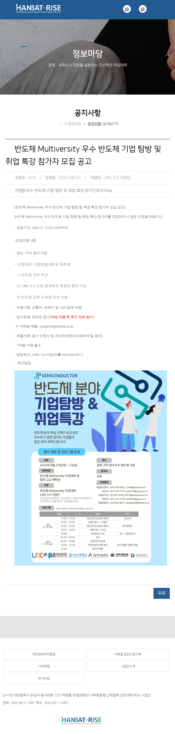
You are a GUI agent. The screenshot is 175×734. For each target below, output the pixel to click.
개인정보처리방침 (43, 654)
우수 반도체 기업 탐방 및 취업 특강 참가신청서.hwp (69, 190)
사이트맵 (44, 666)
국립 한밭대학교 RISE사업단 (38, 9)
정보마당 (74, 124)
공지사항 (94, 124)
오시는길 (44, 678)
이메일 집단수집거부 (127, 654)
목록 (162, 593)
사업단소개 (128, 666)
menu (165, 9)
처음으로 (60, 124)
